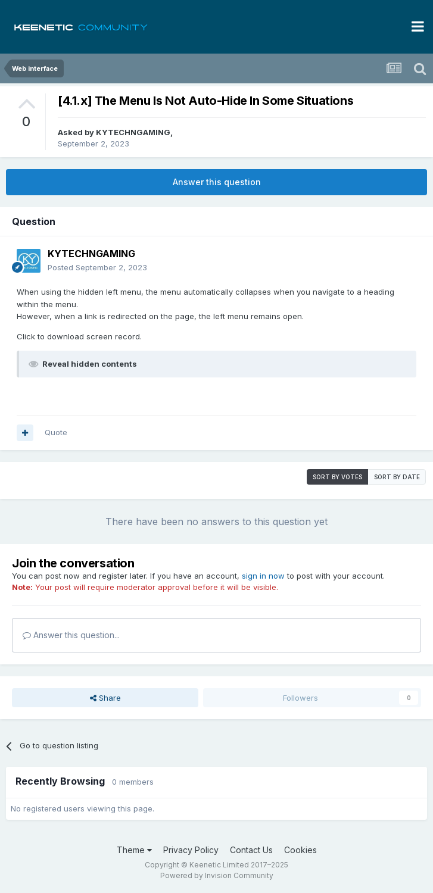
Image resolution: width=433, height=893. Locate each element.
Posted (97, 267)
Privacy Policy (191, 850)
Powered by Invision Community (216, 875)
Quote (56, 432)
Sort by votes (337, 476)
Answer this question (217, 182)
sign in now (263, 575)
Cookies (300, 850)
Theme (134, 850)
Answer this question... (71, 635)
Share (105, 698)
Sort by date (397, 476)
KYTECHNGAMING (133, 132)
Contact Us (251, 850)
